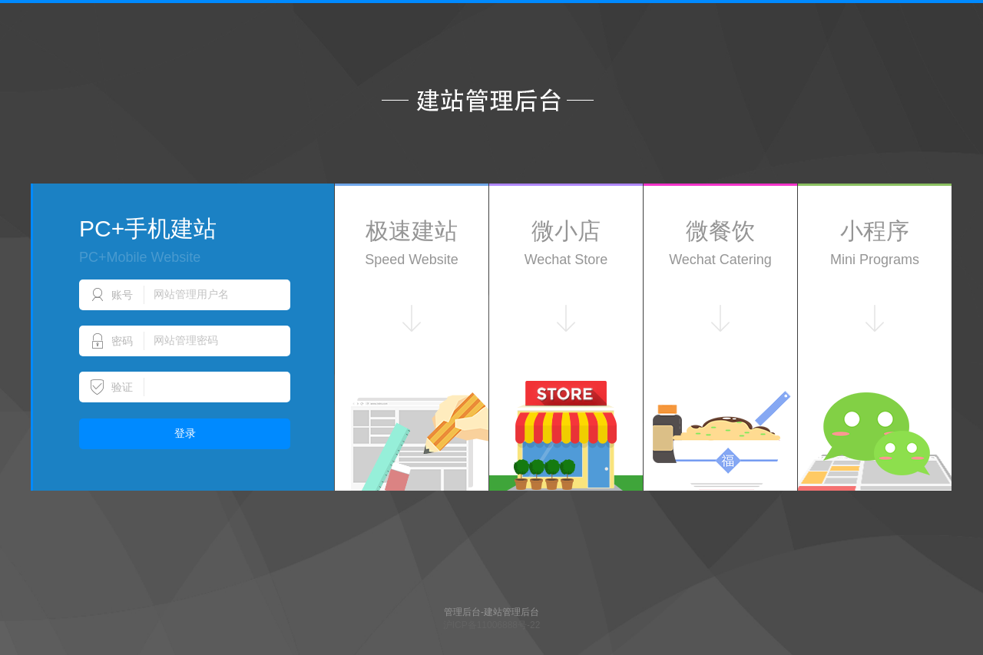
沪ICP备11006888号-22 (492, 625)
